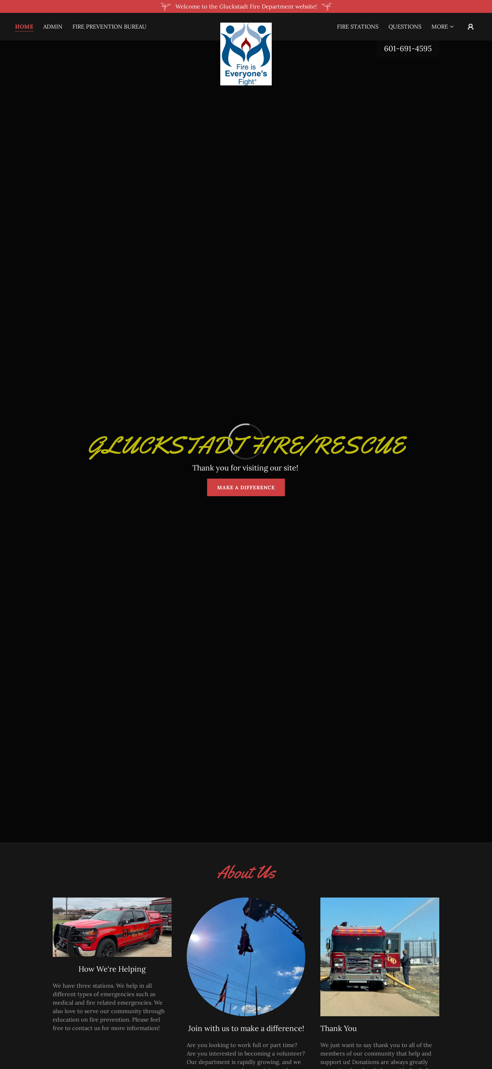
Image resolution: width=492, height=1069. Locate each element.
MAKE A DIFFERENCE (246, 487)
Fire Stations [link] (357, 26)
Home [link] (24, 26)
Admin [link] (52, 26)
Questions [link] (404, 26)
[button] (442, 26)
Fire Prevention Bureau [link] (109, 26)
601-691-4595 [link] (408, 48)
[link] (246, 25)
